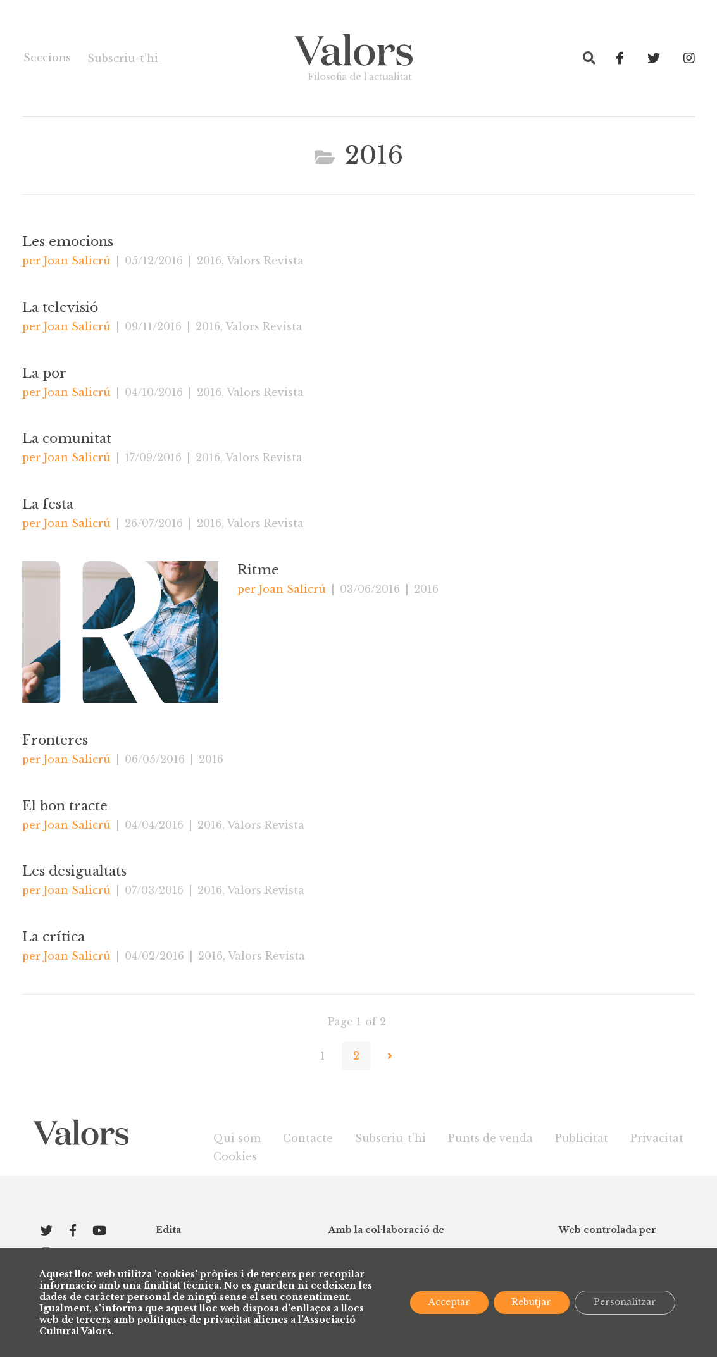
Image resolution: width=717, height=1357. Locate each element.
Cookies (235, 1156)
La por (44, 374)
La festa (47, 505)
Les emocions (67, 242)
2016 (209, 260)
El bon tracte (65, 806)
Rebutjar (529, 1302)
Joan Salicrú (77, 260)
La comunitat (66, 439)
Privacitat (656, 1138)
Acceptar (445, 1302)
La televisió (60, 308)
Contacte (308, 1138)
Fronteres (55, 741)
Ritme (258, 570)
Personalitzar (624, 1302)
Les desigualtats (74, 872)
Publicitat (581, 1138)
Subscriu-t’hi (120, 58)
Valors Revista (265, 260)
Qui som (237, 1138)
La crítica (53, 938)
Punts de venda (490, 1138)
